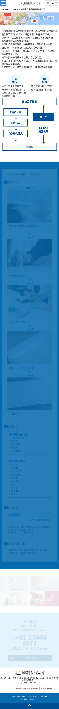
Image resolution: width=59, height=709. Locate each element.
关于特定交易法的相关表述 (26, 688)
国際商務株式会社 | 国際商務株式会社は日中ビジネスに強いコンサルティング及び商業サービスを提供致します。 (29, 3)
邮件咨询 (31, 658)
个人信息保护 (46, 688)
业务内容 (14, 9)
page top (29, 706)
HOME (5, 9)
